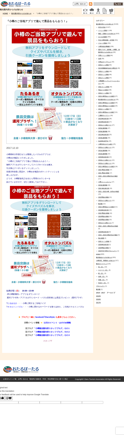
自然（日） (101, 276)
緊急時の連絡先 (35, 379)
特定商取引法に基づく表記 (58, 379)
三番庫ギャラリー (104, 115)
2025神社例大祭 (103, 157)
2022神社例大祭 (103, 118)
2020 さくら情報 (103, 241)
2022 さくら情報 (103, 87)
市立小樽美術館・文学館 (106, 40)
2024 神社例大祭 (103, 188)
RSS (44, 379)
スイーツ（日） (103, 270)
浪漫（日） (101, 280)
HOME (5, 13)
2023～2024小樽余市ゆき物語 (108, 235)
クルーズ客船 (102, 43)
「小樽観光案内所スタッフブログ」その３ (52, 335)
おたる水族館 (102, 37)
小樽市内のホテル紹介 (105, 144)
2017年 (98, 302)
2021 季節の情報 (103, 173)
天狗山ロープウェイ (104, 62)
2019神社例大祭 (103, 210)
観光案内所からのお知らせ (21, 13)
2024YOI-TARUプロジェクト (107, 251)
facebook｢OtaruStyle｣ (45, 317)
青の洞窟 (101, 238)
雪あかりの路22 (103, 90)
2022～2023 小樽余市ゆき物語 (108, 226)
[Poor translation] (9, 398)
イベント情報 (102, 30)
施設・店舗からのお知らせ (107, 33)
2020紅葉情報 (102, 131)
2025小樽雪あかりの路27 (106, 112)
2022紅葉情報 (102, 154)
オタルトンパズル (15, 307)
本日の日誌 (101, 27)
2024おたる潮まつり (105, 125)
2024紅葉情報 (102, 138)
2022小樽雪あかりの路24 (106, 207)
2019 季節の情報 (103, 213)
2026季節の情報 (103, 248)
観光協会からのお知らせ (104, 257)
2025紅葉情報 (102, 128)
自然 (99, 58)
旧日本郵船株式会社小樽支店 (107, 68)
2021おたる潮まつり (105, 223)
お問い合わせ (80, 4)
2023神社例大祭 (103, 122)
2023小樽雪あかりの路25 (106, 96)
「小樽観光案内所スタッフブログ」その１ (52, 328)
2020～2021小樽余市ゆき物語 (108, 176)
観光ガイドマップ (102, 264)
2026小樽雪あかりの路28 (106, 103)
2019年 (98, 296)
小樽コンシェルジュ (104, 182)
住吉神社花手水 (103, 141)
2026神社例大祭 (103, 244)
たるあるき (12, 303)
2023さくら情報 (103, 74)
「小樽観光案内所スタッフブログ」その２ (52, 332)
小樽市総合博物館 (104, 46)
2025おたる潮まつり (105, 147)
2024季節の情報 (103, 216)
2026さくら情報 (103, 71)
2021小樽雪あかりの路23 (106, 166)
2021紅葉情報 (102, 150)
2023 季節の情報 (103, 170)
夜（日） (101, 273)
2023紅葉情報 (102, 185)
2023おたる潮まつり (105, 163)
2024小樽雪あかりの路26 (106, 106)
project (98, 254)
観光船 (100, 204)
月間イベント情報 (104, 55)
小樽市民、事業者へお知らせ (105, 260)
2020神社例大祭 (103, 232)
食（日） (101, 267)
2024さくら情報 (103, 93)
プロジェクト (100, 286)
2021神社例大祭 (103, 134)
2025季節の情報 (103, 219)
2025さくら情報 (103, 65)
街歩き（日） (102, 283)
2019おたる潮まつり (105, 160)
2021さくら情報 (103, 78)
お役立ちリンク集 (10, 379)
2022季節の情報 (103, 197)
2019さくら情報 (103, 109)
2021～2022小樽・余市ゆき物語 (108, 191)
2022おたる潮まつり (105, 200)
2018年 (98, 299)
